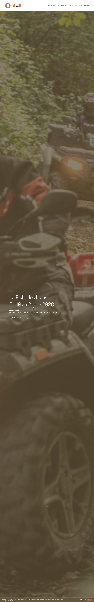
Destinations (51, 5)
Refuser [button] (89, 599)
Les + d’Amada (62, 5)
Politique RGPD (83, 599)
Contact (71, 5)
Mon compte (78, 5)
